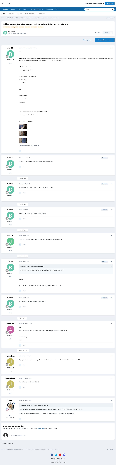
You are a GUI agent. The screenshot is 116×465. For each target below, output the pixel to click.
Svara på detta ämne (104, 40)
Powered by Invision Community (58, 462)
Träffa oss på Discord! (37, 9)
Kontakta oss (61, 458)
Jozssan (10, 235)
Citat (24, 151)
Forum (3, 13)
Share (97, 32)
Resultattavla (41, 13)
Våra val (58, 9)
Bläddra (5, 10)
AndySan (10, 323)
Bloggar (13, 9)
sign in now (41, 428)
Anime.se (5, 3)
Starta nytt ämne (87, 40)
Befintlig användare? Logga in (94, 3)
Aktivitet (25, 9)
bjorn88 (12, 31)
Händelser (11, 13)
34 (10, 250)
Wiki (19, 9)
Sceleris (10, 400)
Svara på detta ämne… (18, 435)
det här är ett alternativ (68, 413)
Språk (53, 458)
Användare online (30, 13)
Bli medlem (110, 3)
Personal (19, 13)
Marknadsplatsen (21, 33)
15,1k (10, 415)
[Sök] (93, 9)
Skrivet (24, 48)
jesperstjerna (10, 356)
